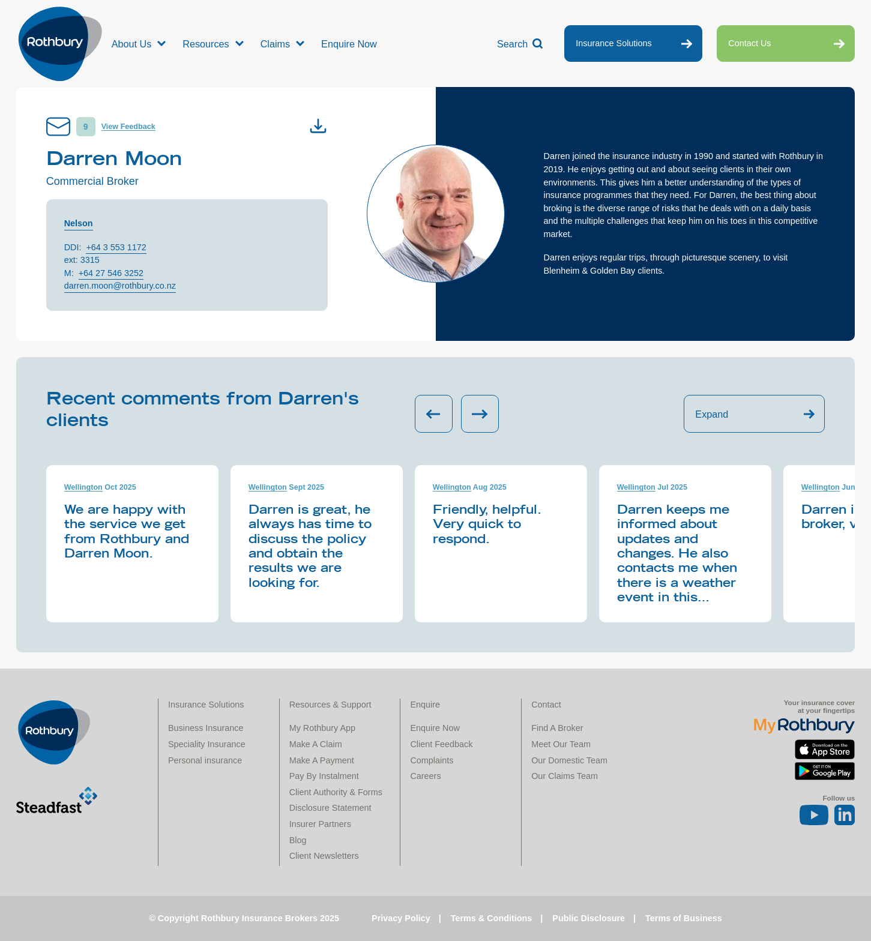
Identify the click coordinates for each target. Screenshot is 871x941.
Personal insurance (205, 760)
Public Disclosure (588, 918)
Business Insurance (206, 728)
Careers (425, 776)
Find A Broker (557, 728)
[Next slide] (480, 414)
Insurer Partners (320, 824)
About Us (132, 43)
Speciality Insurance (207, 744)
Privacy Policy (401, 918)
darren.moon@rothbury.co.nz (120, 285)
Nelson (78, 223)
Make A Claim (315, 744)
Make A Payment (321, 760)
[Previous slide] (434, 414)
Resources (205, 43)
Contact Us (749, 43)
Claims (275, 43)
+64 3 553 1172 (116, 247)
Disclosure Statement (330, 808)
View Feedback (128, 126)
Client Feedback (441, 744)
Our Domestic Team (569, 760)
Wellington (83, 487)
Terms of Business (683, 918)
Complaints (431, 760)
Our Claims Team (564, 776)
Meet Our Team (561, 744)
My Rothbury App (322, 728)
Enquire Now (349, 43)
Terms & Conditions (491, 918)
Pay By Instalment (324, 776)
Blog (298, 840)
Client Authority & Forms (335, 792)
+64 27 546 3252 (111, 273)
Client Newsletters (324, 856)
